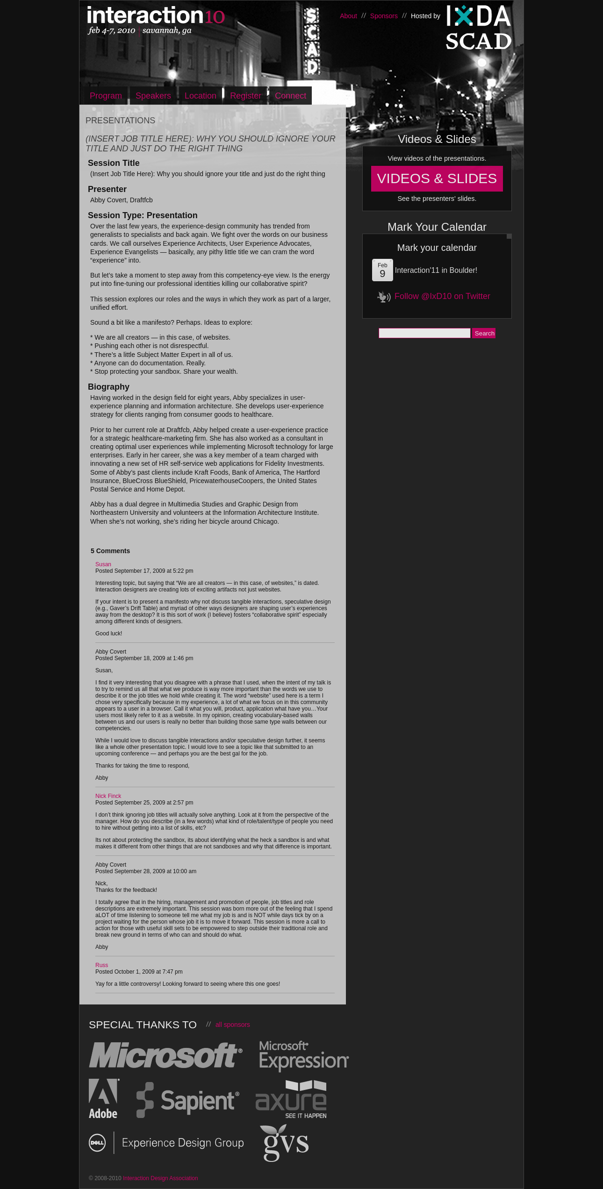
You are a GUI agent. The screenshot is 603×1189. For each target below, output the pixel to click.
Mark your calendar (437, 247)
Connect (290, 95)
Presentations (120, 120)
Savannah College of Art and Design (479, 44)
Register (245, 95)
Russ (101, 965)
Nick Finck (108, 796)
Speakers (153, 95)
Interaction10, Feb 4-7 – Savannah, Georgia (184, 22)
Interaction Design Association (479, 16)
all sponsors (232, 1024)
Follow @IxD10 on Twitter (442, 296)
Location (200, 95)
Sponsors (384, 16)
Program (106, 95)
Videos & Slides (437, 178)
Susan (103, 564)
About (348, 16)
